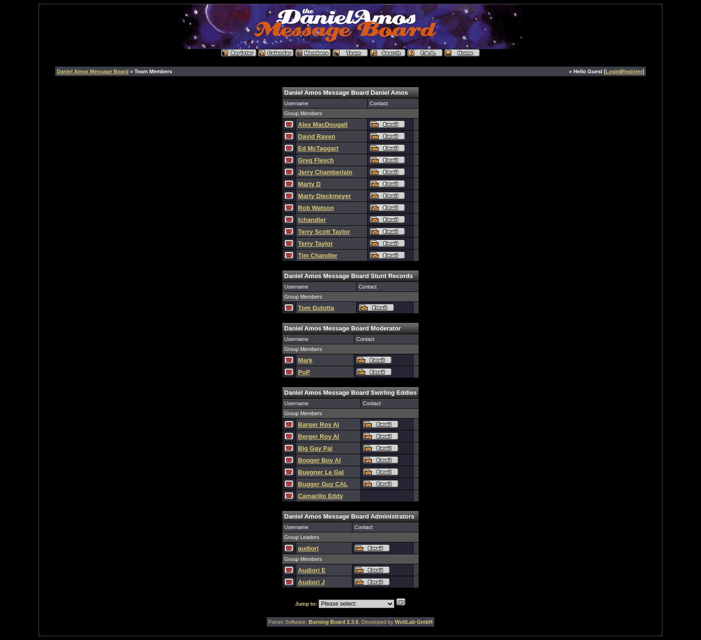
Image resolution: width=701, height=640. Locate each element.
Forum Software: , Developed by (351, 622)
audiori (308, 548)
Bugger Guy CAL (323, 484)
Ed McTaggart (318, 148)
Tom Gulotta (316, 307)
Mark (305, 360)
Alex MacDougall (323, 124)
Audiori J (311, 582)
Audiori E (312, 570)
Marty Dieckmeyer (324, 196)
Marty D (309, 184)
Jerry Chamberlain (325, 172)
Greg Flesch (316, 160)
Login (613, 71)
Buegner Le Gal (321, 472)
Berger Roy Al (318, 436)
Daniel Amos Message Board (93, 71)
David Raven (316, 136)
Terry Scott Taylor (324, 231)
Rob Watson (316, 207)
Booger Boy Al (319, 460)
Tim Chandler (318, 255)
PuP (304, 372)
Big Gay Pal (315, 448)
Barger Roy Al (318, 424)
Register (631, 71)
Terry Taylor (315, 243)
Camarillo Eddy (320, 496)
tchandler (312, 219)
